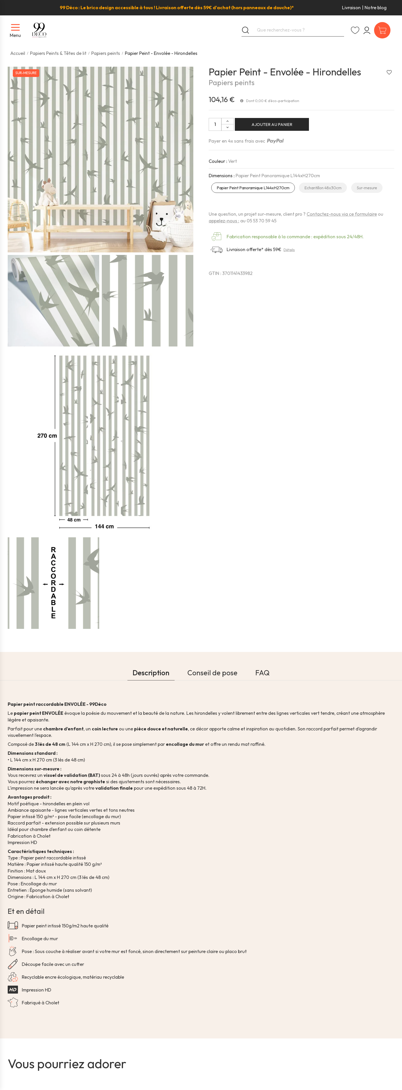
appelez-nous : (224, 221)
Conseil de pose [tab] (212, 672)
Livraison (351, 8)
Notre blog (376, 8)
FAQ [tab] (262, 672)
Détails (289, 249)
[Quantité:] (215, 124)
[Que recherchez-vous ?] (293, 30)
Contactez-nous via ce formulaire (342, 214)
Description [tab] (151, 672)
